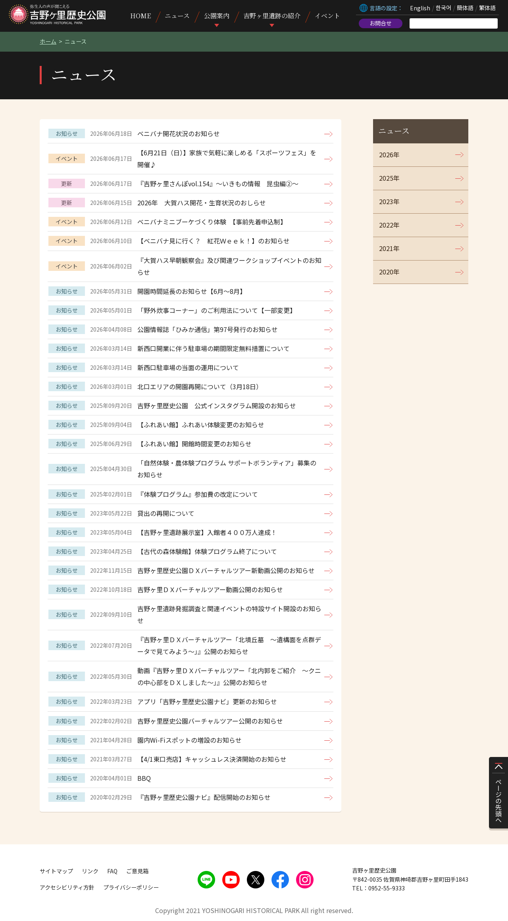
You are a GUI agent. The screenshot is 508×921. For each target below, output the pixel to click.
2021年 (389, 248)
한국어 (443, 8)
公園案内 (216, 15)
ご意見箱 (137, 871)
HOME (140, 15)
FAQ (112, 871)
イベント (327, 15)
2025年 (389, 178)
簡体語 (465, 8)
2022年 (389, 225)
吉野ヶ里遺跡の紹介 (271, 15)
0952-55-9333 (386, 888)
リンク (90, 871)
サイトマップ (56, 871)
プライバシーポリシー (131, 887)
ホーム (48, 41)
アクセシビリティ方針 (67, 887)
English (420, 8)
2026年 (389, 154)
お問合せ (380, 23)
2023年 (389, 201)
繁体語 (487, 8)
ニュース (177, 15)
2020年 (389, 271)
